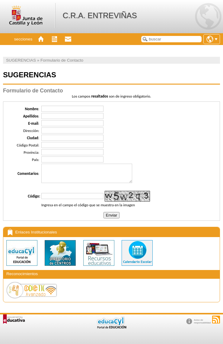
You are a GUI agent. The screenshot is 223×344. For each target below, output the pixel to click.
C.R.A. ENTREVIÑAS (99, 15)
